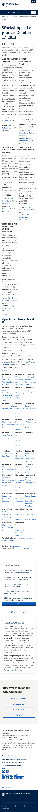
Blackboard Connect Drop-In (8, 424)
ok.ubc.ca (17, 670)
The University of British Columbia (14, 4)
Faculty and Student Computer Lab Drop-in (19, 443)
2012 (8, 16)
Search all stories (8, 756)
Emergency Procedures (8, 806)
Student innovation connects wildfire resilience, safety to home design (17, 578)
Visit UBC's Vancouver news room (14, 762)
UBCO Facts (18, 715)
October (13, 16)
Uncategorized (23, 548)
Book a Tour (18, 709)
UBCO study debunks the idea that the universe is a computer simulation (18, 572)
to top (4, 315)
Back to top (7, 787)
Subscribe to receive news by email (14, 759)
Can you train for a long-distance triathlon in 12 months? (16, 585)
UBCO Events (20, 612)
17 (16, 16)
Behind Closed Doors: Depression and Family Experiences (30, 501)
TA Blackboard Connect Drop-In (30, 424)
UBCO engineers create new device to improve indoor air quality (18, 599)
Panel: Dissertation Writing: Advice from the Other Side (8, 395)
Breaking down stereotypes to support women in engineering (18, 592)
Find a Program (18, 699)
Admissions (18, 704)
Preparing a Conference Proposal (6, 498)
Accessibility (5, 808)
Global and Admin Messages (12, 765)
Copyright (28, 806)
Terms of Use (20, 806)
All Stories (19, 604)
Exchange (16, 546)
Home (3, 16)
